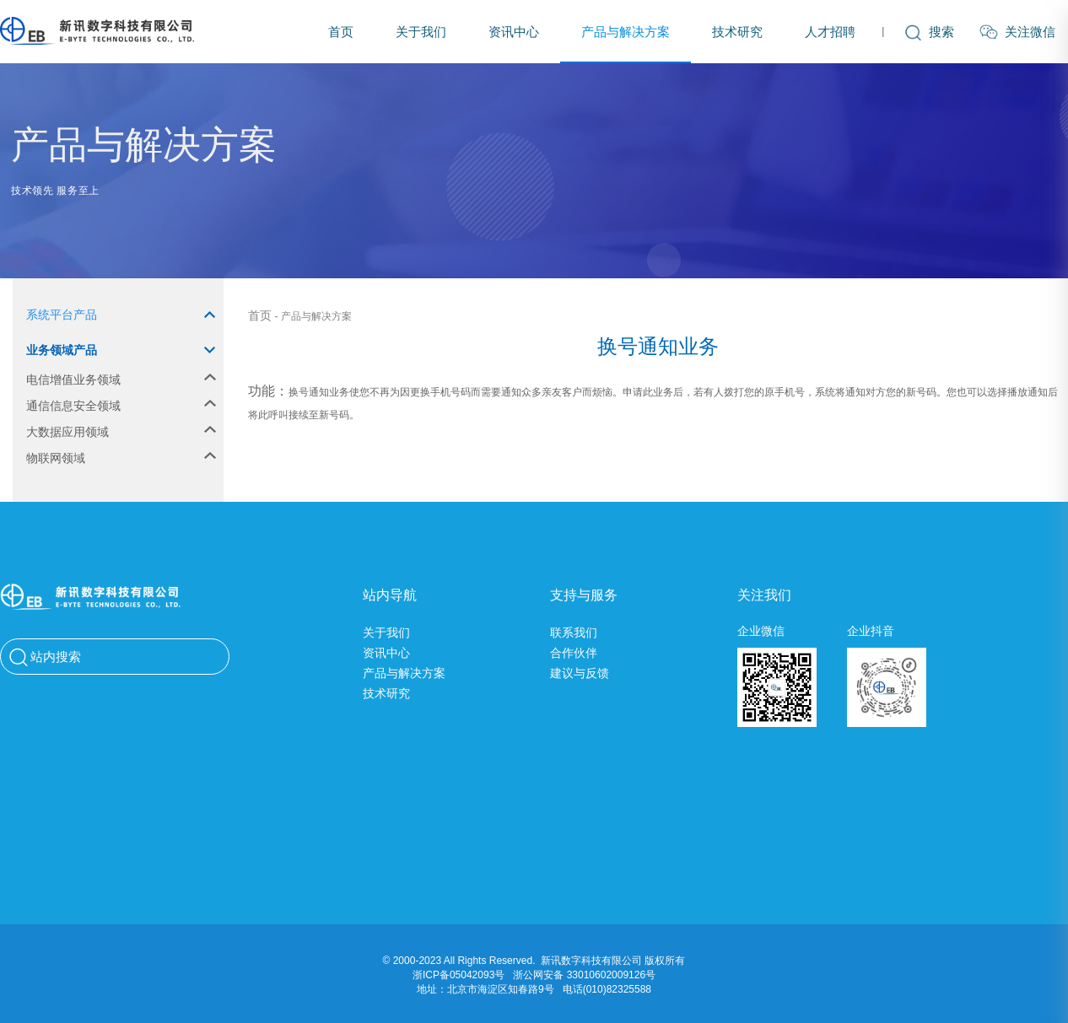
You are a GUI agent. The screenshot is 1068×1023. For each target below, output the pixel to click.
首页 (340, 31)
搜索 (930, 31)
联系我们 (573, 632)
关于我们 (421, 31)
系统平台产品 (120, 314)
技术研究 (737, 31)
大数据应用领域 (121, 432)
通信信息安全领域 (121, 405)
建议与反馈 (579, 673)
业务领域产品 (120, 350)
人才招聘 (830, 31)
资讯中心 (513, 31)
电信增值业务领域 (121, 379)
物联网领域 (121, 458)
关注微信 (1017, 32)
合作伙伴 (573, 653)
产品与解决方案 (625, 31)
